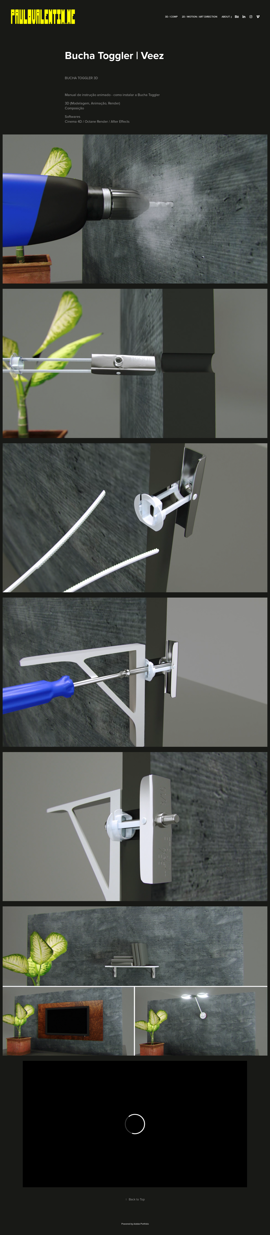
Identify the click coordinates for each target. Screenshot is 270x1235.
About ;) (227, 16)
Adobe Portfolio (141, 1223)
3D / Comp (171, 16)
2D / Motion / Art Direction (199, 16)
